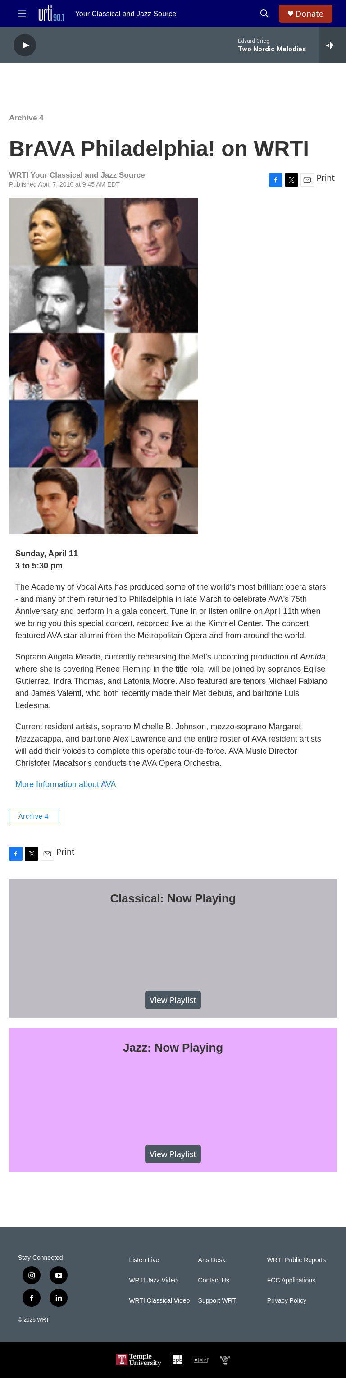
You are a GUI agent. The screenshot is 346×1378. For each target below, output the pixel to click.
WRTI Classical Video (159, 1300)
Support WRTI (218, 1300)
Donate (309, 13)
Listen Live (144, 1260)
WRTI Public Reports (296, 1260)
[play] (25, 45)
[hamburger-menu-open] (22, 14)
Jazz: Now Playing (173, 1047)
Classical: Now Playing (173, 898)
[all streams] (332, 45)
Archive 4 (26, 118)
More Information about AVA (65, 784)
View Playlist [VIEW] (173, 999)
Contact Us (213, 1280)
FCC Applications (291, 1280)
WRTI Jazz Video (153, 1280)
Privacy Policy (286, 1300)
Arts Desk (212, 1260)
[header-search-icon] (264, 13)
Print (325, 177)
